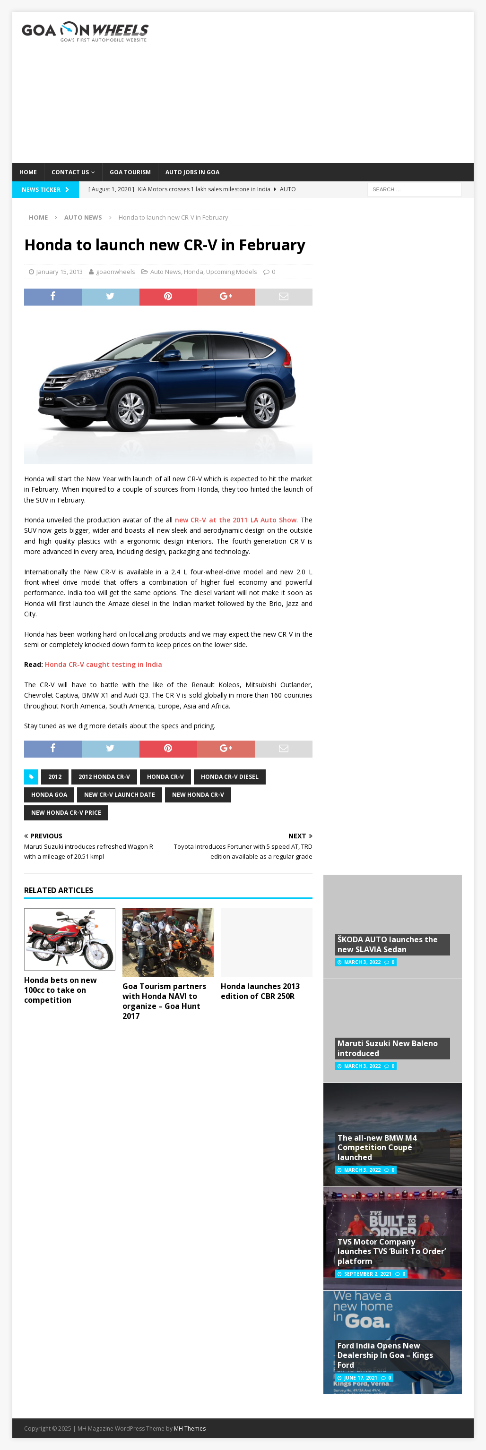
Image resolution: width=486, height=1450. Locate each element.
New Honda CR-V (198, 795)
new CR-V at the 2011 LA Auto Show (235, 519)
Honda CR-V (165, 777)
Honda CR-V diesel (230, 777)
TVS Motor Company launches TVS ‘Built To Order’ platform (392, 1252)
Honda (193, 271)
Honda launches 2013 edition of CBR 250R (260, 991)
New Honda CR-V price (66, 813)
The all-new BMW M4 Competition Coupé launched (377, 1148)
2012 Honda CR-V (104, 777)
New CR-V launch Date (119, 795)
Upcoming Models (231, 271)
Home (28, 172)
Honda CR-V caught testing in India (103, 664)
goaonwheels (115, 271)
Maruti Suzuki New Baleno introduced (388, 1048)
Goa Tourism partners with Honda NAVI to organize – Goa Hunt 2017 (164, 1001)
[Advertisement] (317, 87)
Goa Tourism (130, 172)
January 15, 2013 (59, 271)
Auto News (165, 271)
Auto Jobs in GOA (192, 172)
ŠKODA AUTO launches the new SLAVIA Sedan (388, 944)
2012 (54, 777)
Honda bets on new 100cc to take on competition (60, 990)
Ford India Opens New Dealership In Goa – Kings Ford (385, 1355)
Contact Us (70, 172)
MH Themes (190, 1428)
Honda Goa (49, 795)
